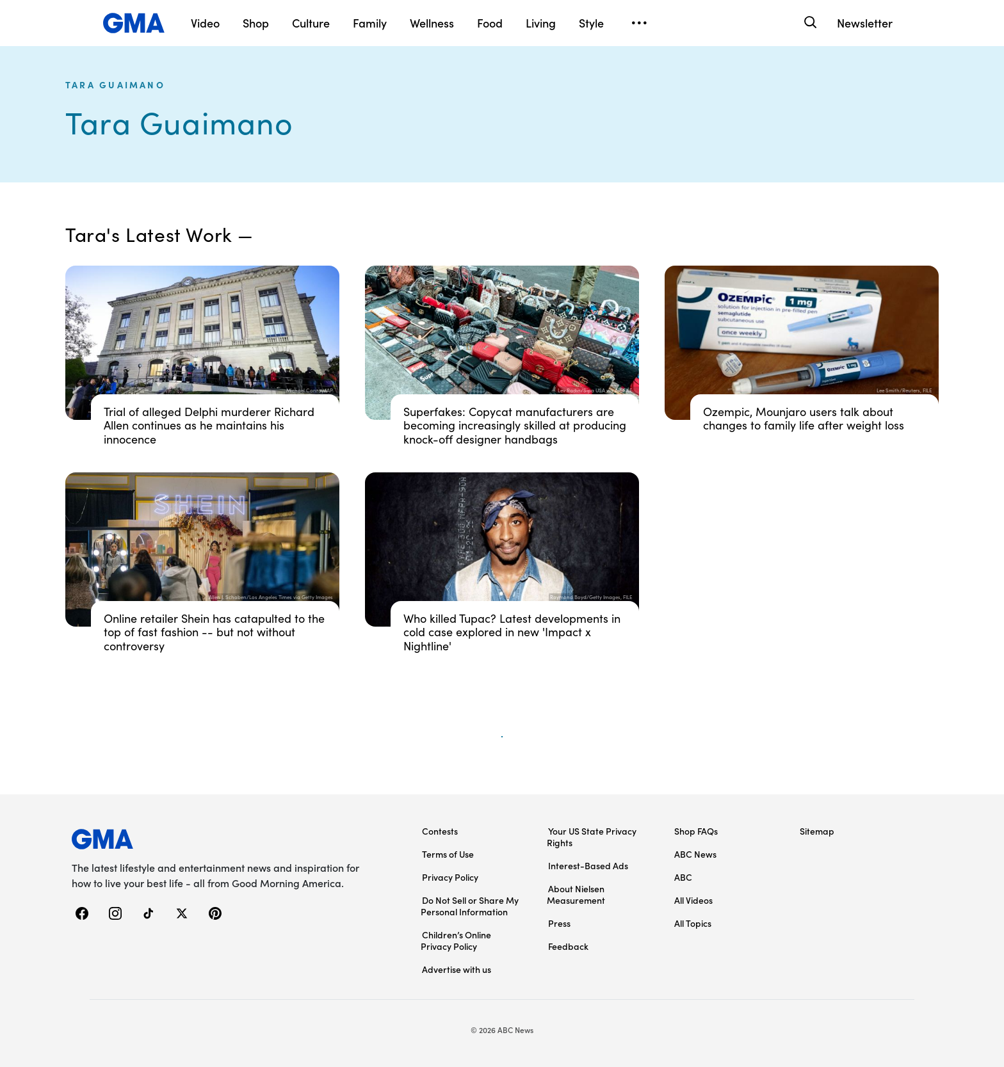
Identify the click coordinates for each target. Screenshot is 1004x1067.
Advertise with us (456, 969)
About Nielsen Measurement (576, 894)
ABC (683, 876)
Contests (440, 830)
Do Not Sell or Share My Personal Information (470, 906)
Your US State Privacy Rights (591, 836)
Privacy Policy (450, 876)
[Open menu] (639, 23)
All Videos (693, 900)
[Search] (809, 22)
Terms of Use (448, 853)
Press (559, 923)
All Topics (692, 923)
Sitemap (817, 830)
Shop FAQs (696, 830)
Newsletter (865, 23)
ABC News (695, 853)
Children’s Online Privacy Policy (456, 940)
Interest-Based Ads (588, 865)
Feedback (568, 946)
